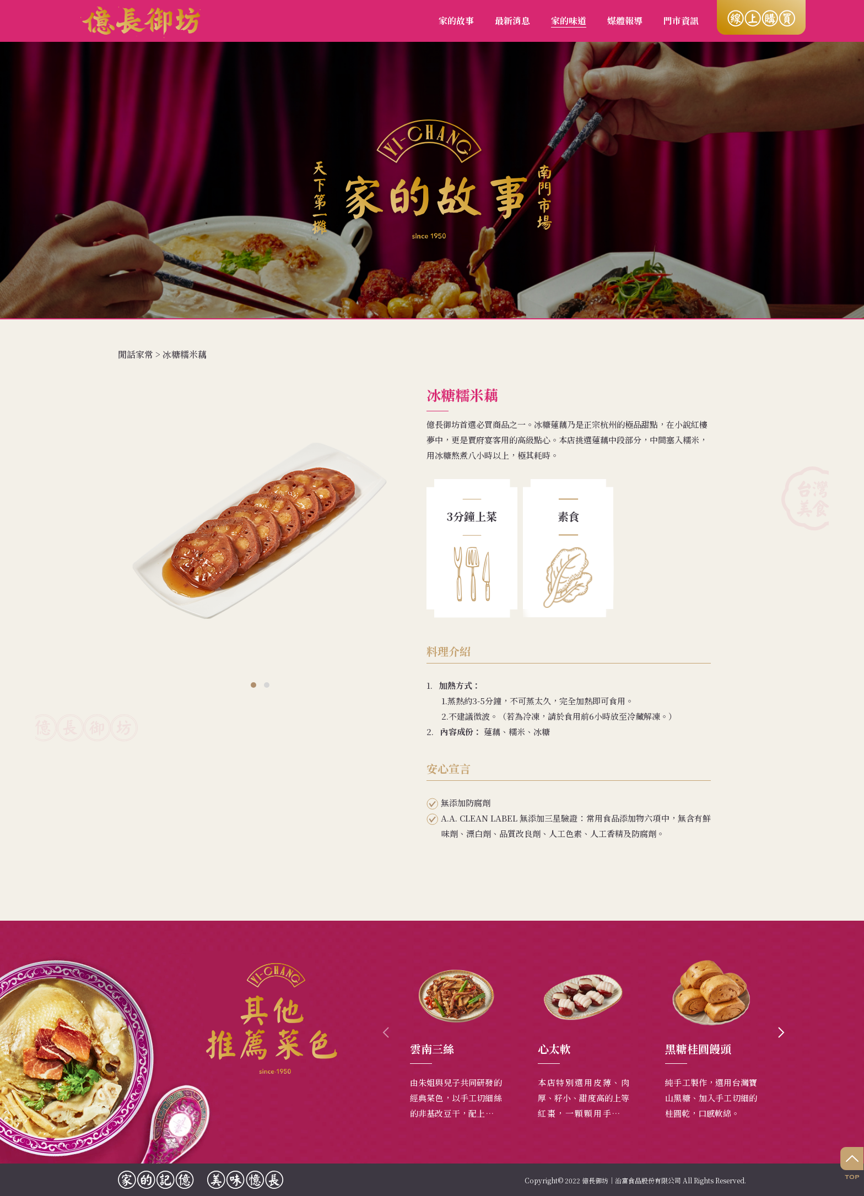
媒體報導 (624, 20)
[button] (253, 685)
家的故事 (456, 20)
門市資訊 (681, 20)
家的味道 (568, 20)
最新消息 (512, 20)
